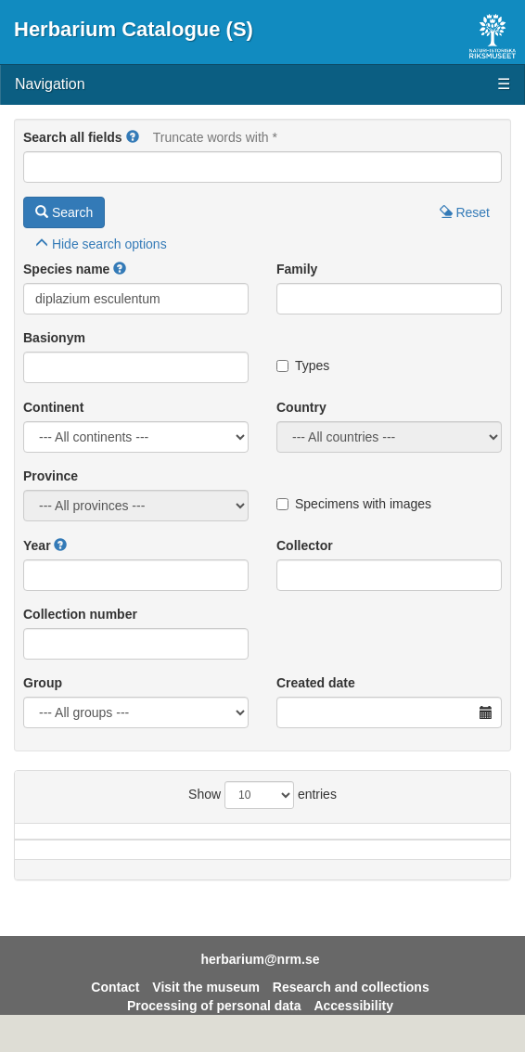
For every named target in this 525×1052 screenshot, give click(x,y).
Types (302, 365)
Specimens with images (353, 503)
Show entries (262, 795)
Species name (66, 269)
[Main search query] (262, 167)
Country (301, 407)
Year (37, 545)
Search (64, 212)
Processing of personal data (214, 1024)
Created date (315, 682)
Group (42, 682)
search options (101, 244)
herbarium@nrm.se (259, 977)
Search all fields (72, 137)
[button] (132, 137)
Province (50, 475)
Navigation (262, 85)
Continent (53, 407)
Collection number (80, 614)
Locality (382, 840)
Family (296, 269)
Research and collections (351, 1005)
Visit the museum (206, 1005)
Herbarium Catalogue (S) (133, 29)
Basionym (54, 337)
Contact (115, 1005)
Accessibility (353, 1024)
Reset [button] (465, 212)
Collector (304, 545)
